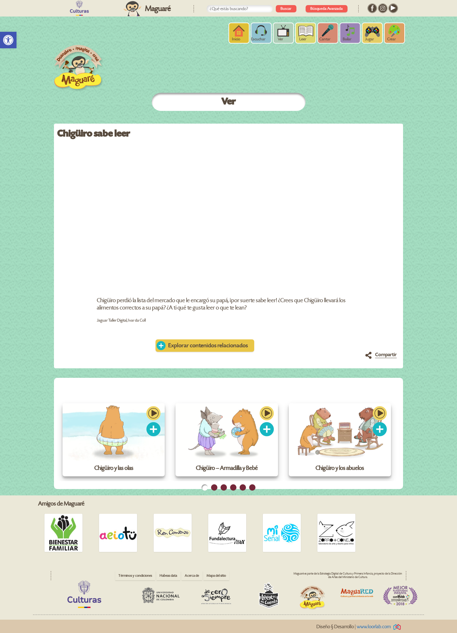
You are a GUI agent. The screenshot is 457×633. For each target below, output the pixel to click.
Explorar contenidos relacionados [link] (208, 345)
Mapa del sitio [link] (216, 576)
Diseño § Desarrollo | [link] (359, 627)
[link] (8, 40)
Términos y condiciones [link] (135, 576)
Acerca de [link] (192, 576)
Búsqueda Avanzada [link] (326, 8)
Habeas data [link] (168, 576)
